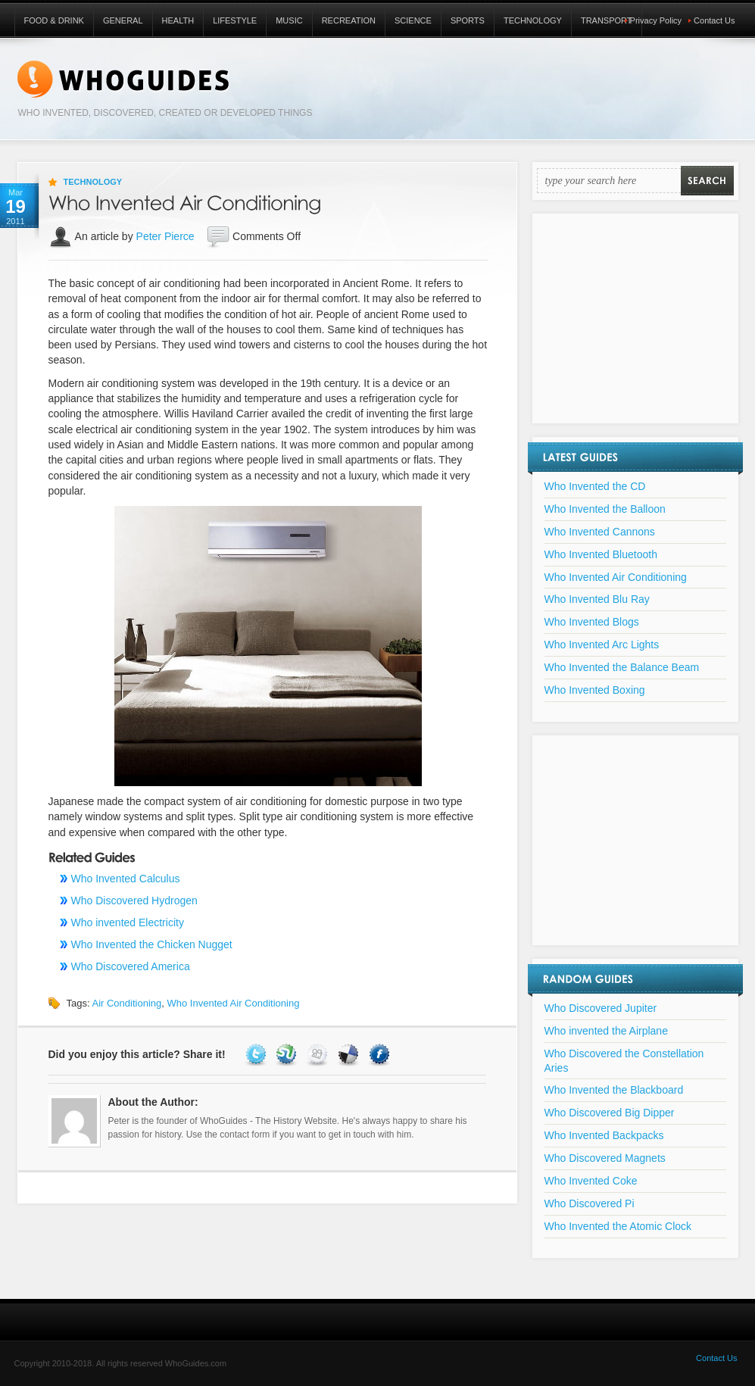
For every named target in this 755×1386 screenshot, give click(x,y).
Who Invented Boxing (594, 690)
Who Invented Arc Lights (602, 644)
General (123, 20)
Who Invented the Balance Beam (622, 667)
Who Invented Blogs (591, 622)
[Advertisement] (635, 328)
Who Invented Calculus (125, 878)
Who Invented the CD (595, 486)
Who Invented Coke (591, 1181)
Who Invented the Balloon (605, 509)
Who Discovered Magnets (605, 1158)
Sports (468, 20)
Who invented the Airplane (606, 1031)
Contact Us (714, 20)
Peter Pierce (165, 236)
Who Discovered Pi (589, 1203)
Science (413, 20)
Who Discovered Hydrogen (134, 900)
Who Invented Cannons (599, 532)
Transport (606, 20)
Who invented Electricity (127, 922)
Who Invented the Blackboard (614, 1090)
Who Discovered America (130, 966)
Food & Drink (54, 20)
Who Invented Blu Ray (597, 599)
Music (289, 20)
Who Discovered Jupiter (600, 1008)
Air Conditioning (126, 1003)
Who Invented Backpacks (604, 1135)
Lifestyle (235, 20)
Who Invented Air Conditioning (233, 1003)
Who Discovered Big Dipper (609, 1113)
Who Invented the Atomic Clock (618, 1226)
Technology (533, 20)
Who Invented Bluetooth (600, 554)
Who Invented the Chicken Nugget (151, 944)
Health (178, 20)
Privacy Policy (656, 20)
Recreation (349, 20)
